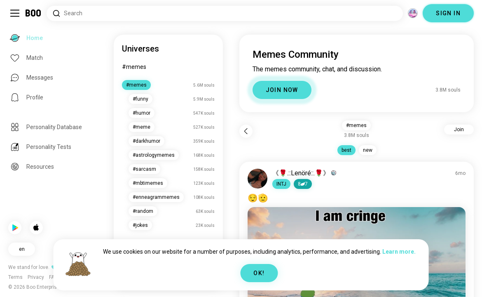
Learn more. (399, 251)
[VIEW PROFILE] (257, 179)
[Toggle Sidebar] (15, 13)
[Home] (34, 13)
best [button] (346, 150)
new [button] (367, 150)
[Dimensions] (413, 13)
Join (459, 129)
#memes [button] (356, 125)
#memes (134, 67)
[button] (281, 184)
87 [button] (303, 184)
